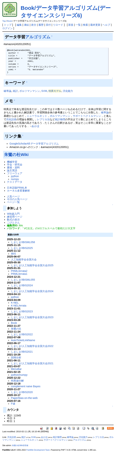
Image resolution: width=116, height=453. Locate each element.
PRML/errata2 (19, 271)
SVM (44, 90)
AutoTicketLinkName (23, 340)
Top (4, 21)
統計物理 (60, 119)
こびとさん (13, 222)
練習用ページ (14, 216)
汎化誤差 (11, 119)
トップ (8, 24)
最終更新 (95, 24)
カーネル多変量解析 (18, 190)
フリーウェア (14, 173)
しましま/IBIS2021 (22, 351)
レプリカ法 (43, 119)
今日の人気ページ (17, 199)
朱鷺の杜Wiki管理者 (20, 445)
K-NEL (15, 302)
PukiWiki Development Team (38, 450)
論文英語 (12, 170)
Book (9, 21)
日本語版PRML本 (17, 187)
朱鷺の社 (16, 328)
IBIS (13, 253)
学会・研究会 (14, 164)
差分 (33, 24)
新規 (70, 24)
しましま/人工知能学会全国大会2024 (32, 291)
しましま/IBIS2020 (22, 392)
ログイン (7, 28)
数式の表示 (13, 219)
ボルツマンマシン (29, 90)
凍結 (26, 24)
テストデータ (14, 181)
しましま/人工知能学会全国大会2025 (32, 265)
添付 (48, 24)
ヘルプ (106, 24)
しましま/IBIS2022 (22, 334)
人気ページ (13, 196)
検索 (85, 24)
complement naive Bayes (25, 386)
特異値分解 (17, 380)
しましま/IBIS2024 (22, 285)
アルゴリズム (37, 37)
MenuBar (16, 369)
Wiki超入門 (13, 213)
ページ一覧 (13, 202)
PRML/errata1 (19, 273)
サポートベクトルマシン (87, 115)
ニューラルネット (37, 115)
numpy (15, 179)
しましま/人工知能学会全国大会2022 (32, 346)
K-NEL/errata (18, 305)
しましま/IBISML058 (23, 242)
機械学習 (12, 161)
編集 (19, 24)
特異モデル (54, 90)
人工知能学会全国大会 (24, 259)
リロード (58, 24)
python (15, 176)
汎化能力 (68, 90)
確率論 (7, 90)
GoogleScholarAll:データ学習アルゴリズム (34, 143)
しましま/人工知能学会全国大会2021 (32, 363)
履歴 (41, 24)
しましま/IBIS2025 (22, 248)
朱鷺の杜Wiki (16, 154)
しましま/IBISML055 (23, 279)
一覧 (78, 24)
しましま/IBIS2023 (22, 311)
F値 (13, 403)
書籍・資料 (13, 167)
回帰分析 (16, 357)
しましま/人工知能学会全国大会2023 (32, 317)
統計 (15, 90)
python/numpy (19, 374)
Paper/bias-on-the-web (24, 398)
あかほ (35, 126)
